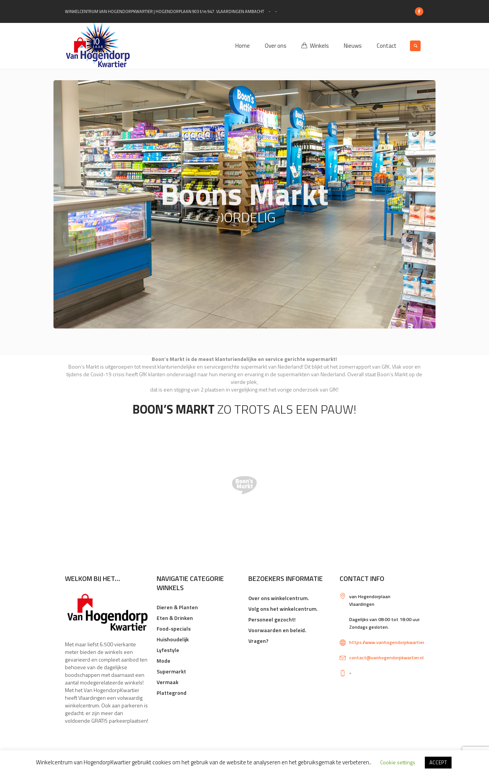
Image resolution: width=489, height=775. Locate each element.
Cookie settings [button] (397, 762)
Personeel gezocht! (272, 619)
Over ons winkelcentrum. (278, 598)
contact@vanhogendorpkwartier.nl (386, 657)
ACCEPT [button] (438, 762)
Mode (163, 661)
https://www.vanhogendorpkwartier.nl (389, 642)
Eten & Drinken (175, 618)
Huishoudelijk (173, 639)
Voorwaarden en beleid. (277, 630)
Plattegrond (171, 693)
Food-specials (174, 629)
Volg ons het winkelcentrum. (282, 609)
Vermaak (167, 682)
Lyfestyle (168, 650)
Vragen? (258, 641)
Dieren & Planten (177, 607)
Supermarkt (171, 671)
